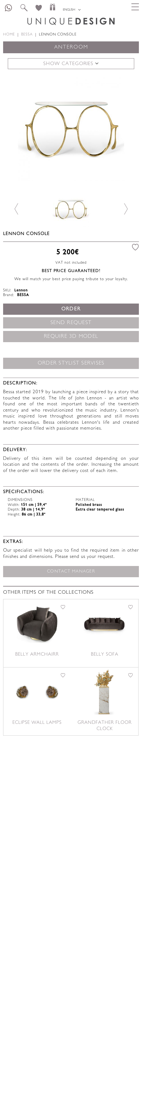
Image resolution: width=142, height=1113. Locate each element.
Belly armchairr (37, 655)
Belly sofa (104, 655)
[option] (71, 128)
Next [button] (125, 209)
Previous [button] (16, 209)
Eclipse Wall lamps (37, 723)
